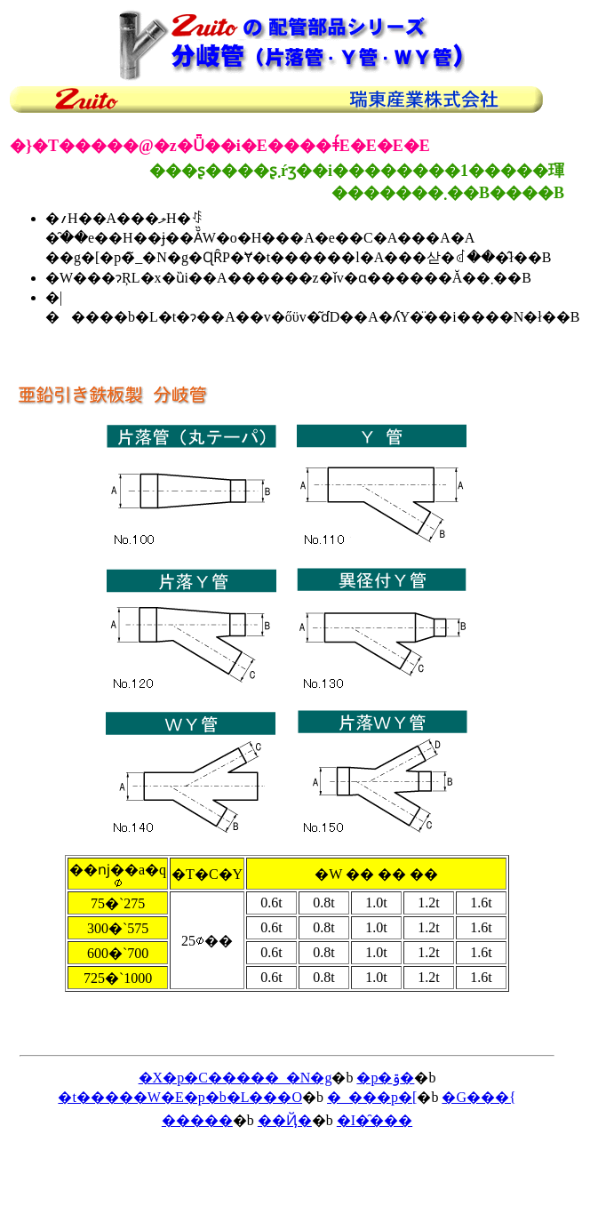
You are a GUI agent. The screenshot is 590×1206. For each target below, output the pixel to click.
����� (197, 1120)
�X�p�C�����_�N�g (235, 1077)
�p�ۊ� (385, 1077)
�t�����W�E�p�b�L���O (180, 1097)
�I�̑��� (374, 1120)
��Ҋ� (285, 1120)
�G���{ (478, 1097)
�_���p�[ (372, 1097)
